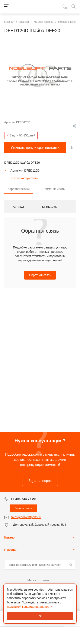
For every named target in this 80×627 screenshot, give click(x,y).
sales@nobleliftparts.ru (26, 517)
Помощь (10, 549)
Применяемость (53, 189)
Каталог (10, 537)
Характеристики (18, 189)
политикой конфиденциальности (29, 606)
